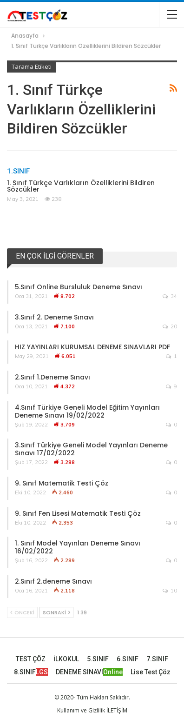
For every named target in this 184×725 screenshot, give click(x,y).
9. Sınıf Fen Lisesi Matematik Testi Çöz (78, 513)
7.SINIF (157, 659)
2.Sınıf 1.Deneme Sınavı (52, 377)
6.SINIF (127, 659)
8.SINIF (31, 672)
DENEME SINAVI (89, 672)
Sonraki (56, 612)
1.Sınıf (18, 171)
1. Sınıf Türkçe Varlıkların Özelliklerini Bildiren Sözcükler (81, 186)
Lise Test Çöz (151, 672)
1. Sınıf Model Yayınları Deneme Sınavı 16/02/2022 (77, 547)
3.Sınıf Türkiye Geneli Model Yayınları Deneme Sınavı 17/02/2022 (91, 449)
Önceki (22, 612)
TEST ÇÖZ (31, 659)
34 (170, 296)
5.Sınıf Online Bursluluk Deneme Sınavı (78, 287)
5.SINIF (98, 659)
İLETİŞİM (116, 710)
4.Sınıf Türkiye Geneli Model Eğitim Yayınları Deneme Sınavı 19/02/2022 (87, 411)
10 (170, 590)
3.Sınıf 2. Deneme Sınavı (54, 317)
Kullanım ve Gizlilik (81, 710)
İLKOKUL (66, 659)
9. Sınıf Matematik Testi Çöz (61, 483)
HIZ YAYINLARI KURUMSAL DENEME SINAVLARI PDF (92, 347)
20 (170, 326)
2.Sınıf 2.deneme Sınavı (53, 581)
